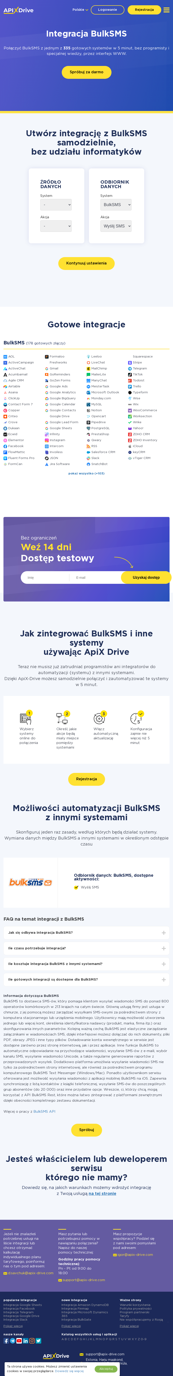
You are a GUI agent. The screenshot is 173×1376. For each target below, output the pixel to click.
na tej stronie (102, 1194)
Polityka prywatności (136, 1309)
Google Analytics (63, 392)
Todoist (138, 380)
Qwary (96, 440)
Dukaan (14, 428)
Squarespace (143, 356)
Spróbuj (86, 1130)
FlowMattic (16, 452)
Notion (96, 410)
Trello (137, 386)
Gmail (54, 368)
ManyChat (99, 380)
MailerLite (98, 374)
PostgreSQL (100, 428)
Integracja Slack (15, 1320)
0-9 (144, 1339)
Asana (13, 392)
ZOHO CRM (141, 434)
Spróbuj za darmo (86, 72)
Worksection (142, 416)
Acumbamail (17, 374)
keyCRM (139, 452)
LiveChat (98, 362)
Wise (136, 398)
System (46, 196)
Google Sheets (61, 428)
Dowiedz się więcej (69, 1371)
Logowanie (107, 10)
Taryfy (124, 1316)
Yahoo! (138, 428)
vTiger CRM (141, 458)
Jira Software (60, 464)
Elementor (16, 440)
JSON (54, 458)
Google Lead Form (64, 422)
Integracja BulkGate (76, 1320)
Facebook (15, 446)
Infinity (55, 434)
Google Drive (60, 416)
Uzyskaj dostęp (146, 577)
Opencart (98, 416)
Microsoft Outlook (105, 392)
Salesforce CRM (103, 452)
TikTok (138, 374)
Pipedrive (98, 422)
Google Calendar (62, 404)
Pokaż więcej (13, 1326)
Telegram (140, 368)
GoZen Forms (60, 380)
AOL (11, 356)
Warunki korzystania (135, 1305)
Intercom (57, 446)
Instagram (57, 440)
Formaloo (57, 356)
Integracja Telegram (18, 1312)
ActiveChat (17, 368)
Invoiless (56, 452)
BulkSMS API (44, 1111)
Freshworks (58, 362)
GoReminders (60, 374)
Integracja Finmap (75, 1309)
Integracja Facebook (19, 1309)
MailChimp (99, 368)
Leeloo (96, 356)
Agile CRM (16, 380)
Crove (13, 422)
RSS (94, 446)
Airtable (14, 386)
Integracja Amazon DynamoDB (85, 1305)
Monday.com (101, 398)
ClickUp (14, 398)
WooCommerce (145, 410)
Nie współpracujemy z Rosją (141, 1320)
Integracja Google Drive (21, 1316)
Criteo (13, 416)
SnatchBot (99, 464)
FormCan (15, 464)
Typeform (140, 392)
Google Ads (59, 386)
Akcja (44, 217)
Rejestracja (144, 10)
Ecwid (12, 434)
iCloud (138, 446)
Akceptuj (106, 1369)
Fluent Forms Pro (21, 458)
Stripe (137, 362)
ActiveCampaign (21, 362)
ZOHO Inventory (145, 440)
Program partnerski (134, 1312)
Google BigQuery (63, 398)
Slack (95, 458)
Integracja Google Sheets (22, 1305)
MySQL (96, 404)
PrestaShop (100, 434)
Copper (14, 410)
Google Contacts (63, 410)
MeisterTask (100, 386)
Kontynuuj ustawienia (86, 263)
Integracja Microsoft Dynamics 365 (85, 1314)
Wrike (137, 422)
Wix (135, 404)
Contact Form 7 (20, 404)
